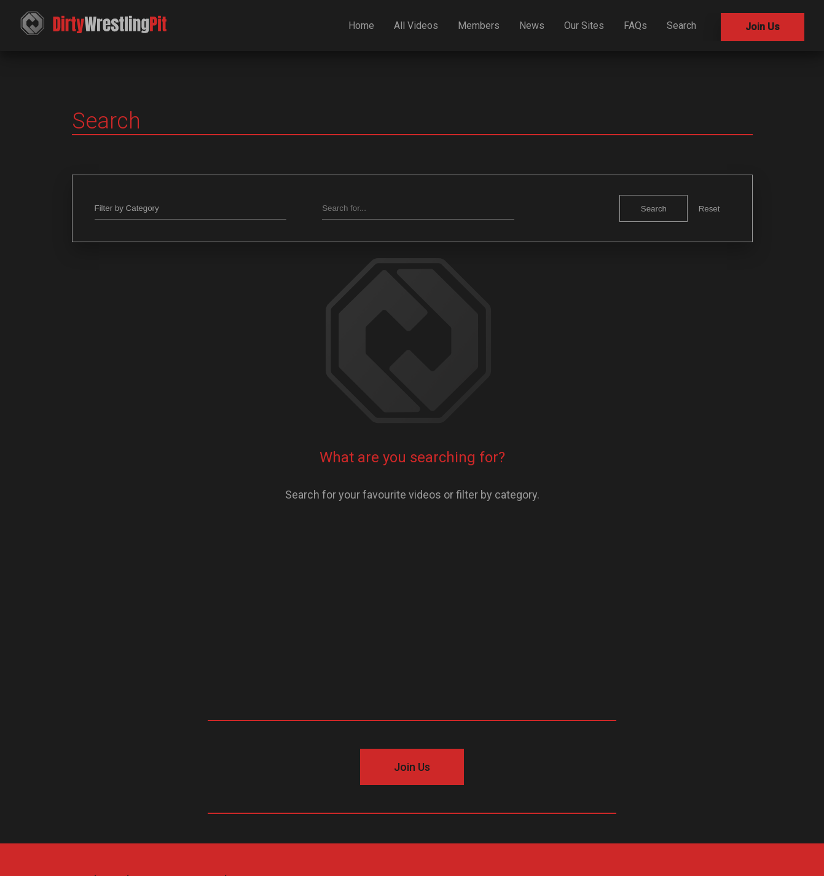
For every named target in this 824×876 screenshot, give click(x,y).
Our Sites (584, 25)
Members (479, 25)
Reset (709, 208)
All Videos (416, 25)
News (531, 25)
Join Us (762, 27)
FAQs (635, 25)
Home (361, 25)
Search (681, 25)
